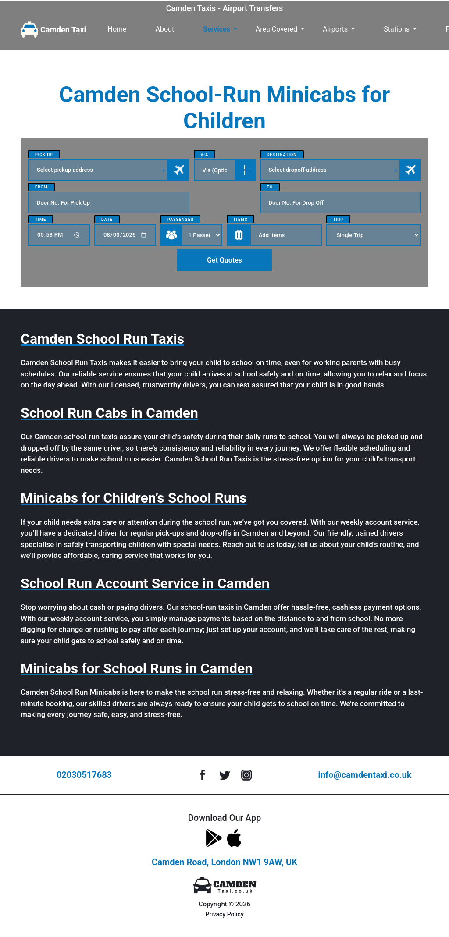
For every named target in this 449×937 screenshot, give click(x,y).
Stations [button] (397, 29)
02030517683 (84, 775)
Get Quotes (224, 260)
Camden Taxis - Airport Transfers (224, 8)
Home (116, 29)
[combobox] (98, 170)
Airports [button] (336, 29)
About (165, 29)
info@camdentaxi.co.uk (365, 775)
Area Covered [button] (277, 29)
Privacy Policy (224, 914)
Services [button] (217, 29)
